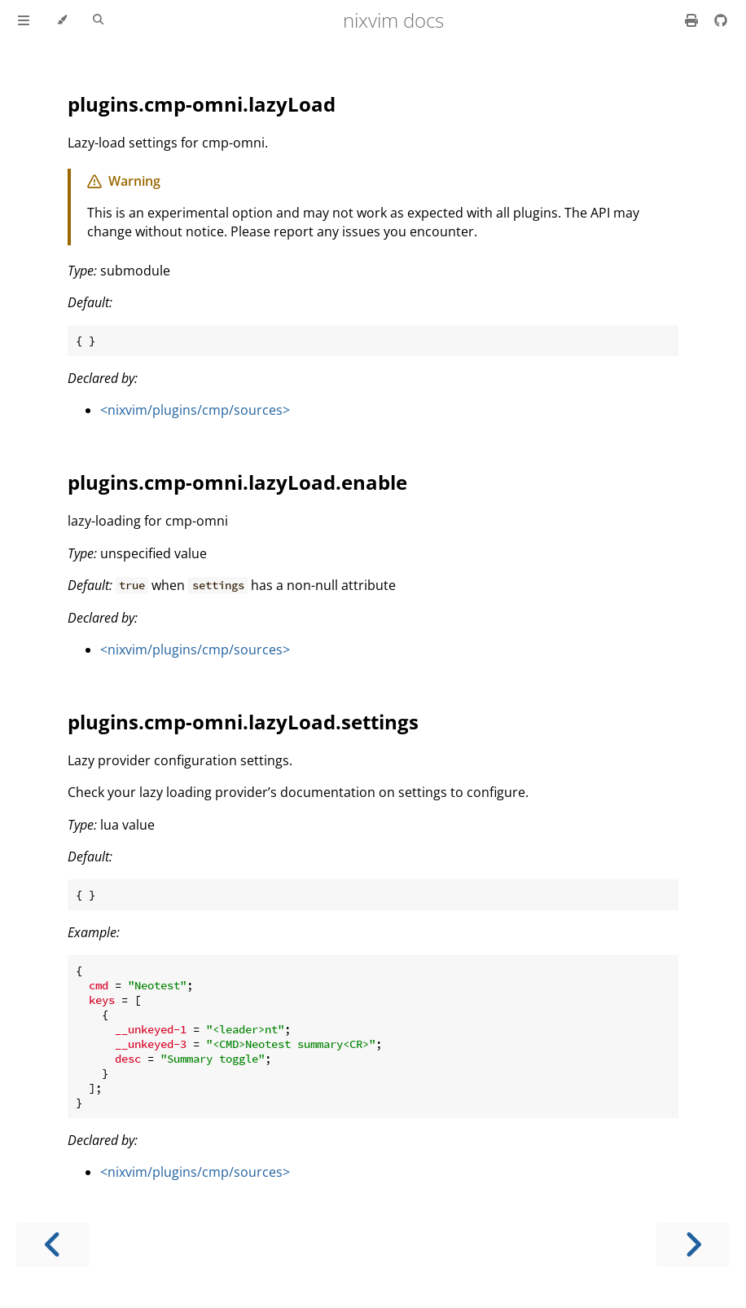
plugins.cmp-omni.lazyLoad (202, 103)
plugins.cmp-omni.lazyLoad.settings (243, 721)
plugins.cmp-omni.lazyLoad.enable (237, 482)
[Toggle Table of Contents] (23, 20)
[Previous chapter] (53, 1244)
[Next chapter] (693, 1244)
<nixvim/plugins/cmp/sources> (195, 410)
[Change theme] (61, 20)
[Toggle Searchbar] (98, 20)
